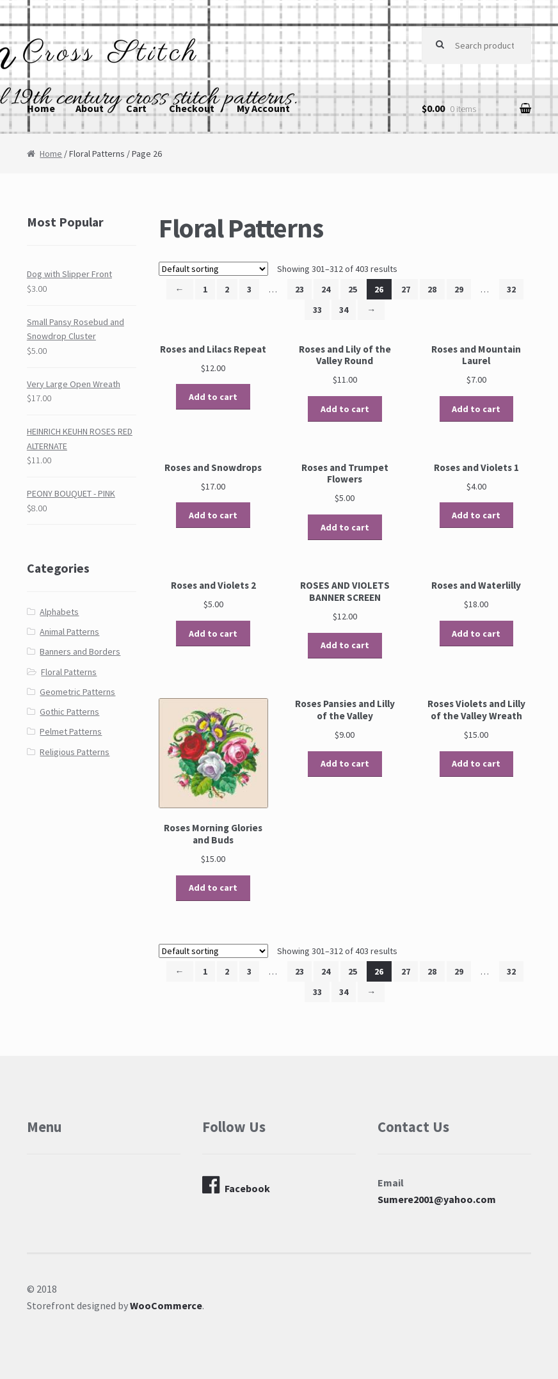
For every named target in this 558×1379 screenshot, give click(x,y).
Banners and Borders (80, 651)
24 (325, 289)
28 (431, 289)
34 (343, 309)
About (90, 108)
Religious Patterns (74, 752)
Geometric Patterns (77, 691)
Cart (136, 108)
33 (317, 309)
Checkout (191, 108)
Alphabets (59, 612)
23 (299, 289)
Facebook (236, 1185)
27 (405, 289)
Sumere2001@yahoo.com (437, 1199)
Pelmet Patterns (71, 731)
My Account (263, 108)
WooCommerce (166, 1305)
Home (41, 108)
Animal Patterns (69, 631)
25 (352, 289)
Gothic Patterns (69, 711)
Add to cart (213, 397)
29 (458, 289)
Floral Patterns (69, 672)
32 (511, 289)
